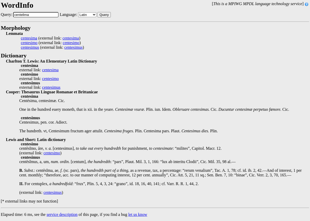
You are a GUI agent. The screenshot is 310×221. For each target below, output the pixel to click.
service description (62, 214)
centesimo (29, 43)
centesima (29, 38)
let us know (137, 214)
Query (104, 15)
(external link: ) (50, 38)
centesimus (30, 47)
